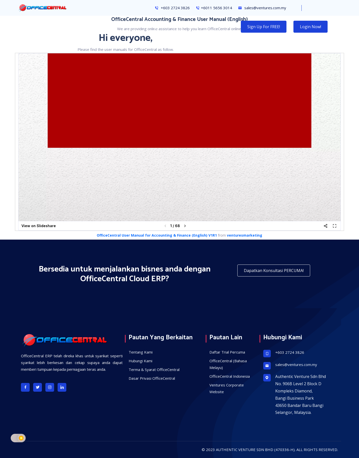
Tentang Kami (141, 352)
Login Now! (310, 26)
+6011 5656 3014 (214, 7)
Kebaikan (64, 26)
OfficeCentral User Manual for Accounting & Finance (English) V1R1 (157, 235)
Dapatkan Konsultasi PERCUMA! (274, 270)
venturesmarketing (244, 235)
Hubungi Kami (154, 26)
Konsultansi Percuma (114, 26)
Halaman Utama (33, 26)
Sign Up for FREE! (263, 26)
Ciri (84, 26)
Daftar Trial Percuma (227, 352)
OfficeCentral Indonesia (229, 376)
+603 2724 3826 (172, 7)
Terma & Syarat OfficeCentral (154, 369)
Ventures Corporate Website (226, 388)
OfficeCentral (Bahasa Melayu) (228, 364)
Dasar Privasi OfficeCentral (152, 378)
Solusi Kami (186, 26)
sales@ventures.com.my (262, 7)
